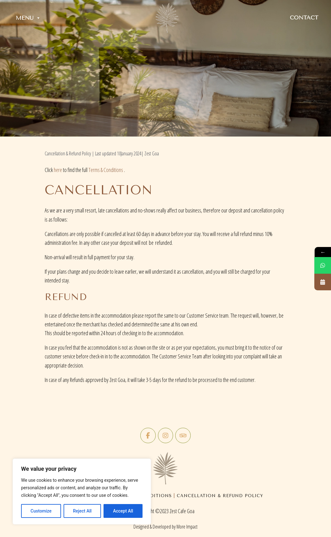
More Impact (187, 526)
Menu (28, 18)
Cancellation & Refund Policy (220, 495)
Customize (41, 510)
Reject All (82, 510)
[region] (82, 491)
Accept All (123, 510)
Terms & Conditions (105, 170)
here (58, 170)
